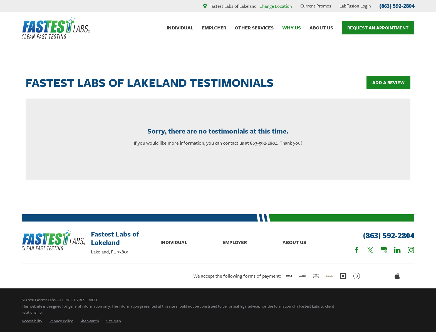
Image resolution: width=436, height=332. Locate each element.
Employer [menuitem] (214, 27)
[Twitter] (370, 250)
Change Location (275, 6)
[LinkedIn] (397, 250)
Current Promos (315, 5)
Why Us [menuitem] (291, 27)
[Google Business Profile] (384, 250)
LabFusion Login (355, 5)
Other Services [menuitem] (254, 27)
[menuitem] (32, 321)
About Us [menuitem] (321, 27)
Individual (173, 242)
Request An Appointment (377, 27)
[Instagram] (411, 250)
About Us (294, 242)
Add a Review (388, 82)
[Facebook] (356, 250)
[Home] (56, 28)
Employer (234, 242)
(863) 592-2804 (396, 5)
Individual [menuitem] (180, 27)
